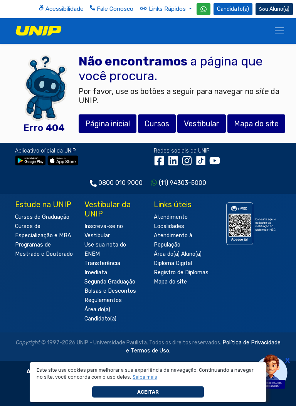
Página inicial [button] (107, 123)
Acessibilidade (61, 8)
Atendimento (171, 217)
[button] (145, 377)
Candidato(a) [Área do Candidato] (233, 9)
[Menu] (279, 30)
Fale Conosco (111, 8)
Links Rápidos (163, 8)
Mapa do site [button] (256, 123)
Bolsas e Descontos (110, 291)
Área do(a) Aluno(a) (178, 254)
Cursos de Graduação (42, 217)
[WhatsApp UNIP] (203, 9)
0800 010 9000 (120, 182)
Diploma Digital (173, 263)
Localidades (169, 226)
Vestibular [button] (201, 123)
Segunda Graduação (109, 281)
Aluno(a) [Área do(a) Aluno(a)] (274, 9)
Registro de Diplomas (181, 272)
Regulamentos (103, 300)
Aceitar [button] (148, 392)
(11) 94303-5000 (182, 182)
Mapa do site (170, 281)
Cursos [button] (157, 123)
